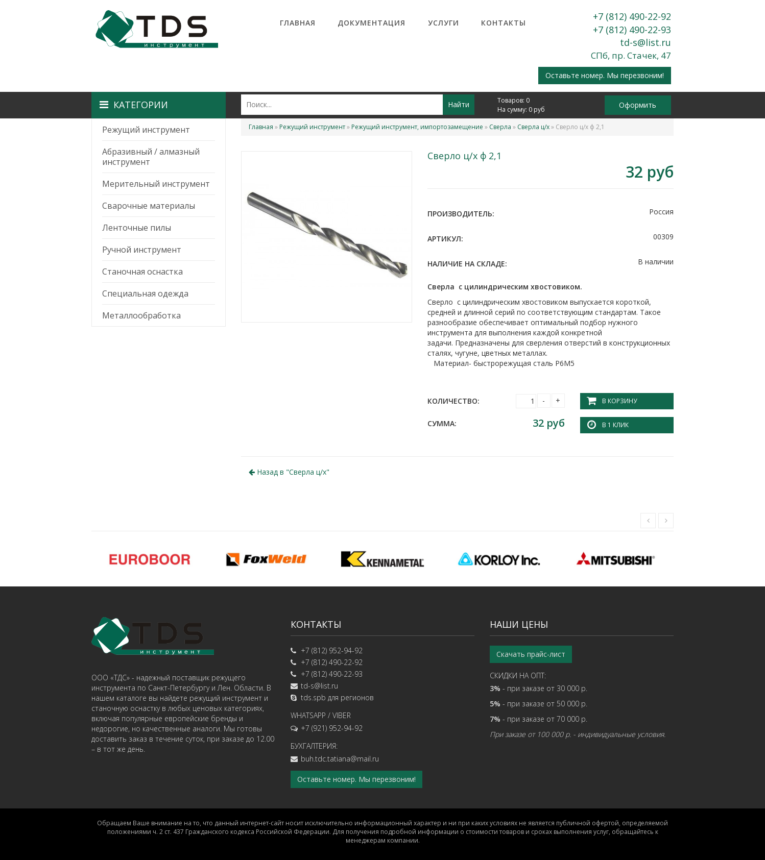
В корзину (619, 401)
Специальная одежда (145, 293)
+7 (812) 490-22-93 (632, 29)
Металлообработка (141, 315)
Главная (298, 23)
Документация (371, 23)
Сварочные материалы (148, 205)
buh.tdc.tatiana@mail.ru (340, 759)
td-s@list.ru (645, 42)
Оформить (637, 105)
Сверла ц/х (533, 126)
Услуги (443, 23)
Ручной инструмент (141, 249)
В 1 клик (615, 425)
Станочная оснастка (142, 271)
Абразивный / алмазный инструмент (151, 156)
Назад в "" (289, 472)
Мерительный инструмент (156, 183)
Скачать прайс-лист (530, 654)
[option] (149, 559)
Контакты (503, 23)
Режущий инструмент (146, 129)
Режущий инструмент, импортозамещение (417, 126)
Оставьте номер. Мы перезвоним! (604, 75)
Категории (134, 105)
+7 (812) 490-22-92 (632, 16)
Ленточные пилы (136, 227)
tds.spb (313, 697)
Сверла (500, 126)
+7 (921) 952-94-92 (332, 728)
